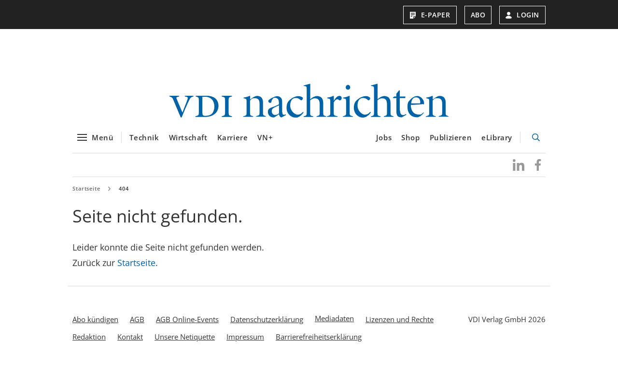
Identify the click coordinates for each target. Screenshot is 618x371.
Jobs (384, 139)
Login (522, 14)
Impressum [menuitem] (245, 338)
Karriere (232, 139)
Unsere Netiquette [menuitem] (184, 338)
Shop (410, 139)
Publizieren (451, 139)
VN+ (265, 139)
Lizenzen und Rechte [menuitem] (399, 321)
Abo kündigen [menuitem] (95, 321)
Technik (144, 139)
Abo (478, 14)
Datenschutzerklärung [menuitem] (266, 321)
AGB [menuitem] (137, 321)
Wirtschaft (188, 139)
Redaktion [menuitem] (89, 338)
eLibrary (496, 139)
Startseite (86, 189)
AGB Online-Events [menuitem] (187, 321)
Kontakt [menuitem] (130, 338)
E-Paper (429, 14)
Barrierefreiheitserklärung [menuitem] (319, 338)
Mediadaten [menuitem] (334, 320)
